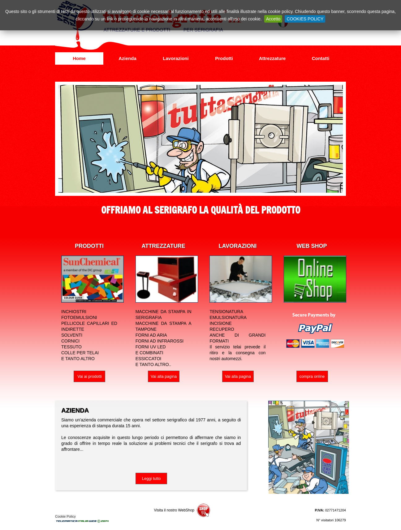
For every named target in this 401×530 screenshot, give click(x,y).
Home (79, 58)
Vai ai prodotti (89, 376)
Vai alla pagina (164, 376)
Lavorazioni (175, 58)
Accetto (273, 18)
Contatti (321, 58)
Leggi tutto (151, 478)
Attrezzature (272, 58)
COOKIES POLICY (305, 18)
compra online (312, 376)
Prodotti (224, 58)
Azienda (127, 58)
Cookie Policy (65, 516)
